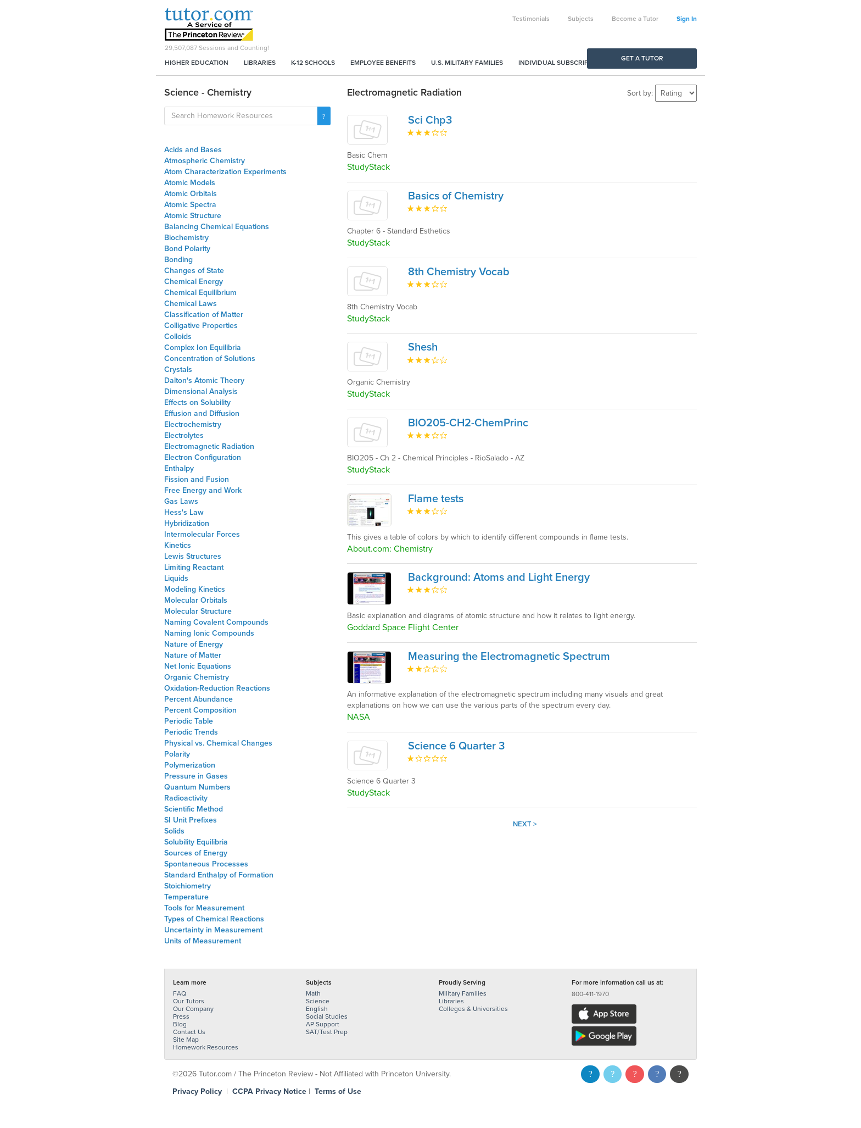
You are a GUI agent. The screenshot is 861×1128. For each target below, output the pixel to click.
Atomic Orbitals (190, 193)
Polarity (177, 754)
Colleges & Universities (473, 1009)
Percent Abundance (198, 699)
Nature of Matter (192, 655)
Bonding (178, 259)
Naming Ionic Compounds (209, 633)
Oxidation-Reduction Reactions (217, 688)
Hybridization (186, 523)
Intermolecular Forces (202, 534)
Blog (180, 1024)
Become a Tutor (635, 19)
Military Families (463, 993)
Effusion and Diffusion (201, 413)
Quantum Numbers (197, 787)
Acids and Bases (193, 149)
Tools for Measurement (204, 908)
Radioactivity (186, 798)
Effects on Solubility (197, 402)
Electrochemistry (192, 424)
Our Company (193, 1009)
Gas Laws (181, 501)
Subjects (581, 19)
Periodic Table (188, 721)
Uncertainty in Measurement (213, 930)
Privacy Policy (197, 1091)
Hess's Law (184, 512)
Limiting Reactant (193, 567)
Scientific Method (193, 809)
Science (317, 1001)
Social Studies (327, 1016)
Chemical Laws (190, 303)
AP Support (322, 1024)
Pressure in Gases (196, 776)
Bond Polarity (187, 248)
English (317, 1009)
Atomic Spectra (190, 204)
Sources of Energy (195, 853)
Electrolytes (184, 435)
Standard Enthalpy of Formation (218, 875)
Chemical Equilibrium (200, 292)
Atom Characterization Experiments (225, 171)
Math (313, 993)
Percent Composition (200, 710)
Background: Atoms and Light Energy (499, 577)
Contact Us (189, 1032)
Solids (174, 831)
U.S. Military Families (467, 62)
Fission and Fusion (196, 479)
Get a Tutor (642, 58)
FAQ (179, 993)
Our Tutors (188, 1001)
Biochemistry (186, 237)
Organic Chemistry (196, 677)
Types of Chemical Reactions (214, 919)
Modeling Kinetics (194, 589)
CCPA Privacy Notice (269, 1091)
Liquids (176, 578)
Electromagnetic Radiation (209, 446)
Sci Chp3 (430, 120)
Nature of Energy (193, 644)
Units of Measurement (202, 941)
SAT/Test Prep (327, 1032)
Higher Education (196, 62)
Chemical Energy (193, 281)
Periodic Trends (191, 732)
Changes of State (194, 270)
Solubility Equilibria (196, 842)
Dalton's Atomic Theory (204, 380)
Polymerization (189, 765)
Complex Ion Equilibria (202, 347)
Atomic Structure (192, 215)
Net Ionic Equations (197, 666)
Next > (525, 824)
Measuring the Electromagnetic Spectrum (509, 656)
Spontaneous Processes (206, 864)
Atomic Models (189, 182)
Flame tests (435, 498)
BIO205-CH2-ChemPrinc (468, 423)
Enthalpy (179, 468)
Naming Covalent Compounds (216, 622)
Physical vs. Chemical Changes (218, 743)
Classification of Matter (203, 314)
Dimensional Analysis (201, 391)
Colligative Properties (201, 325)
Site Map (186, 1039)
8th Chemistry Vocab (459, 272)
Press (181, 1016)
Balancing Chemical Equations (216, 226)
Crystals (178, 369)
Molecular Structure (198, 611)
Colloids (178, 336)
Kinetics (177, 545)
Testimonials (531, 19)
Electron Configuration (202, 457)
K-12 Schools (313, 62)
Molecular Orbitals (195, 600)
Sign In (687, 19)
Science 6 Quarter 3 (456, 746)
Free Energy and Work (203, 490)
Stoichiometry (187, 886)
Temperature (186, 897)
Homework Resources (205, 1047)
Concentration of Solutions (209, 358)
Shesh (423, 347)
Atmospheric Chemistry (204, 160)
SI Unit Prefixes (190, 820)
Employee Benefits (383, 62)
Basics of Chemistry (456, 196)
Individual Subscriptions (562, 62)
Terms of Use (338, 1091)
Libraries (260, 62)
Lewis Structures (192, 556)
